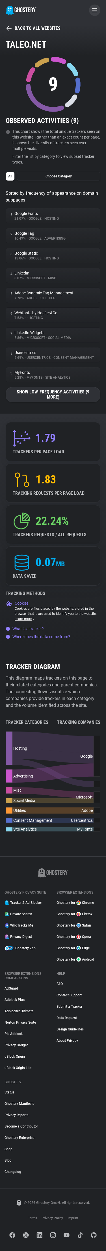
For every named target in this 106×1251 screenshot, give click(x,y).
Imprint (73, 1218)
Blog (8, 1160)
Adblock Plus (15, 1000)
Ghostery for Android (75, 959)
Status (9, 1092)
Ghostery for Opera (74, 936)
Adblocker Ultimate (19, 1011)
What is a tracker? (25, 628)
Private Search (18, 914)
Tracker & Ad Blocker (23, 902)
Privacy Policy (52, 1218)
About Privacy (67, 1041)
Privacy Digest (18, 936)
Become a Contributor (21, 1126)
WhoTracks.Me (19, 925)
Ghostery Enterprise (19, 1138)
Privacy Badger (16, 1045)
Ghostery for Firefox (74, 914)
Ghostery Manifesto (19, 1104)
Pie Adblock (14, 1034)
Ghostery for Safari (74, 925)
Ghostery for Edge (73, 948)
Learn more (25, 619)
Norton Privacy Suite (20, 1022)
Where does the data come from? (38, 636)
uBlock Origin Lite (18, 1068)
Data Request (67, 1018)
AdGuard (11, 988)
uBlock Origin (15, 1057)
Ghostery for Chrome (75, 902)
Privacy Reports (16, 1115)
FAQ (60, 984)
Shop (8, 1149)
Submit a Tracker (69, 1007)
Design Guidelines (70, 1029)
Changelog (13, 1172)
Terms (32, 1218)
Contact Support (69, 995)
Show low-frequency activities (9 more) (53, 394)
